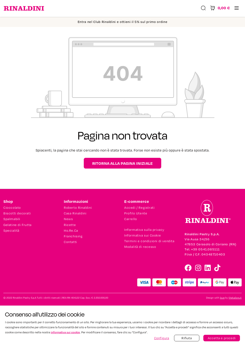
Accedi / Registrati (139, 208)
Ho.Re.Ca (71, 231)
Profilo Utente (135, 213)
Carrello (130, 219)
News (68, 219)
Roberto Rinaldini (78, 208)
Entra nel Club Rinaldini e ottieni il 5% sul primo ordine (123, 22)
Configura (161, 338)
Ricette (70, 225)
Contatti (70, 242)
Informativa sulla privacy (144, 230)
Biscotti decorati (17, 213)
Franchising (73, 236)
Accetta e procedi (222, 338)
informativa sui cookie (65, 332)
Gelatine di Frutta (17, 225)
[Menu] (237, 8)
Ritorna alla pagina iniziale (122, 163)
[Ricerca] (203, 8)
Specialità (11, 231)
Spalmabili (11, 219)
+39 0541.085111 (205, 249)
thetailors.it (235, 297)
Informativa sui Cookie (142, 235)
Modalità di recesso (140, 247)
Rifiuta (186, 338)
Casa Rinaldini (75, 213)
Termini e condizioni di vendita (149, 241)
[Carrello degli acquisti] (220, 8)
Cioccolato (12, 208)
